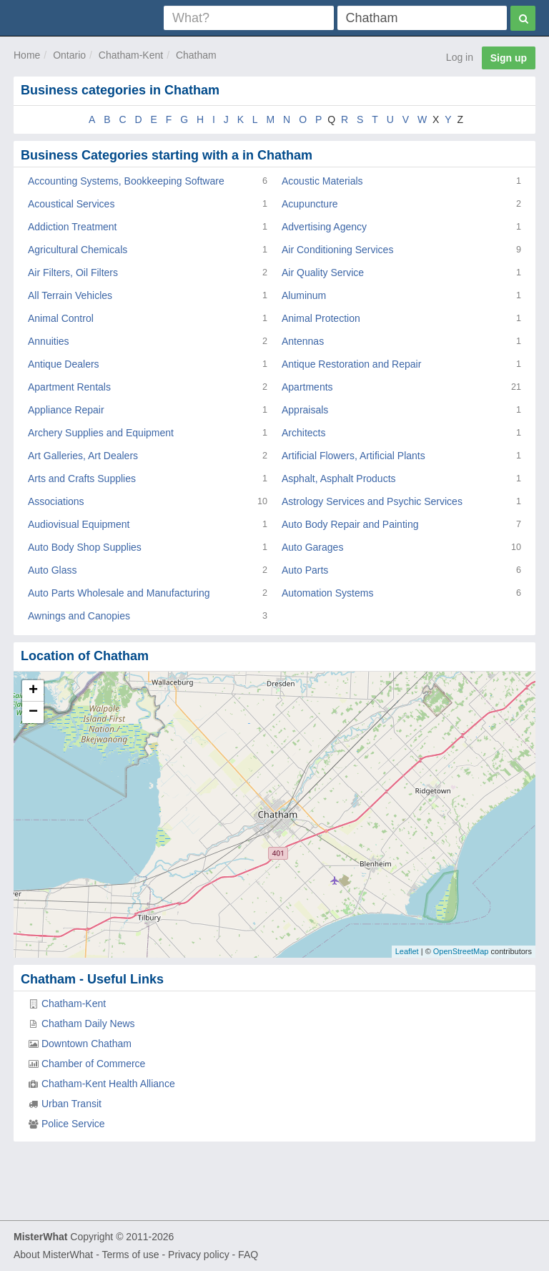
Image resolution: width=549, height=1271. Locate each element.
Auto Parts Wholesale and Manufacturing (118, 593)
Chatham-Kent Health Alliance (108, 1083)
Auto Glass (52, 570)
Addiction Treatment (72, 226)
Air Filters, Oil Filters (73, 272)
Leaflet (407, 951)
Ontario (69, 55)
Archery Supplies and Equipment (101, 432)
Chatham (196, 55)
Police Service (73, 1123)
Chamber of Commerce (93, 1063)
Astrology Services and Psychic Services (372, 501)
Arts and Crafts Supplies (82, 478)
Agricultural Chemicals (77, 249)
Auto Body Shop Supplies (85, 547)
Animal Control (61, 318)
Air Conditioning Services (337, 249)
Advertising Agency (324, 226)
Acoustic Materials (322, 181)
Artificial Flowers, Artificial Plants (353, 455)
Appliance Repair (66, 410)
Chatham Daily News (88, 1023)
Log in (459, 57)
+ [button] (33, 691)
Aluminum (304, 295)
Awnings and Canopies (79, 616)
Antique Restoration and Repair (351, 364)
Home (27, 55)
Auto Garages (312, 547)
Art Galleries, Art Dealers (83, 455)
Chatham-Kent (131, 55)
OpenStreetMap (461, 951)
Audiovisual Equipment (78, 524)
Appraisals (305, 410)
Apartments (307, 387)
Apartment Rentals (69, 387)
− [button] (33, 712)
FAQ (248, 1254)
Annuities (48, 341)
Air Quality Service (323, 272)
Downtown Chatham (86, 1043)
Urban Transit (71, 1103)
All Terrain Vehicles (70, 295)
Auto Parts (305, 570)
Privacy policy (198, 1254)
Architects (303, 432)
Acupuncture (310, 204)
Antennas (303, 341)
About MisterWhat (53, 1254)
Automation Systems (327, 593)
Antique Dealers (63, 364)
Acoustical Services (71, 204)
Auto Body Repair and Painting (350, 524)
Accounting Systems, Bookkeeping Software (126, 181)
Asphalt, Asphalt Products (339, 478)
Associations (56, 501)
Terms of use (130, 1254)
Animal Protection (321, 318)
